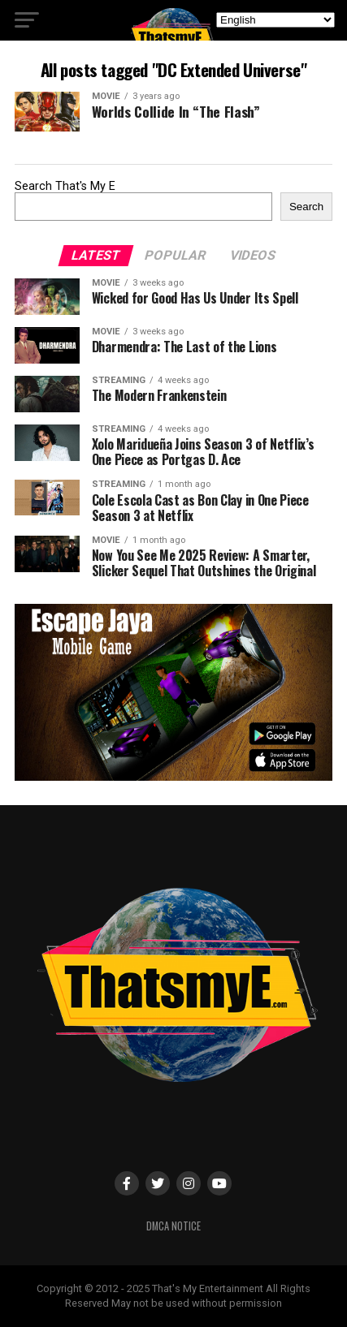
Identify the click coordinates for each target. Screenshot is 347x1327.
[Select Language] (275, 20)
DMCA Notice (173, 1226)
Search (306, 206)
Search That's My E (65, 186)
